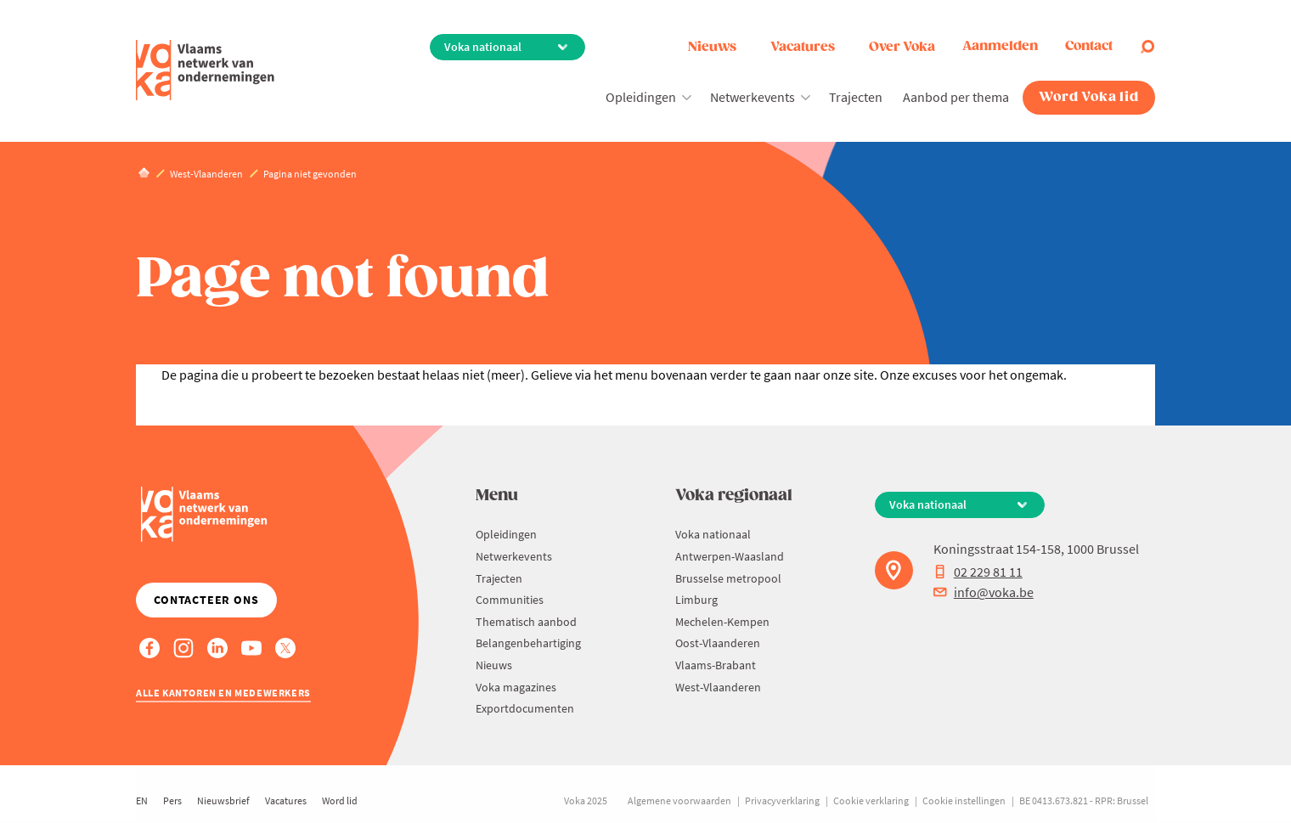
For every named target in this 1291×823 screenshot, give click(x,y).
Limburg (696, 599)
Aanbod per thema (956, 96)
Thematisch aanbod (526, 621)
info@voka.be (983, 591)
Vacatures (802, 47)
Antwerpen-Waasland (729, 556)
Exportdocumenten (525, 708)
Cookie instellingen (964, 800)
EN (142, 800)
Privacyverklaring (782, 800)
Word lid (340, 800)
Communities (510, 599)
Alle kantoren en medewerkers (223, 692)
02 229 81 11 (978, 571)
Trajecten (855, 96)
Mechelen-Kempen (722, 621)
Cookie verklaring (871, 800)
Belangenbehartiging (528, 643)
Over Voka (902, 47)
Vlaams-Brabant (715, 665)
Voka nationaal (713, 534)
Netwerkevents (752, 96)
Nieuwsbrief (223, 800)
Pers (172, 800)
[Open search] (1147, 47)
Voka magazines (516, 687)
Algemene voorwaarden (679, 800)
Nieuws (712, 47)
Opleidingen (641, 96)
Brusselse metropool (728, 578)
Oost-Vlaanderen (717, 643)
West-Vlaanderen (718, 687)
